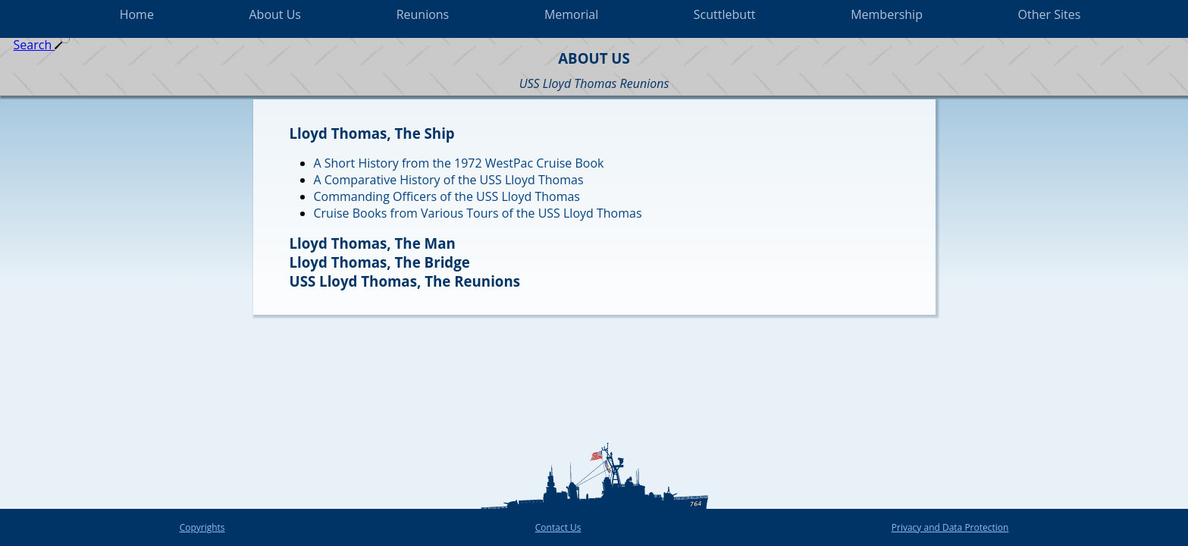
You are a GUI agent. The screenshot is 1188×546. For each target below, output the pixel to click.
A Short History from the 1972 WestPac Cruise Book (459, 163)
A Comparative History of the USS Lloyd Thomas (449, 179)
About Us (275, 14)
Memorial (571, 14)
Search (42, 44)
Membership (887, 14)
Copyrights (202, 527)
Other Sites (1049, 14)
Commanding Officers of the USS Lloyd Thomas (447, 196)
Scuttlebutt (725, 14)
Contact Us (558, 527)
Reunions (423, 14)
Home (137, 14)
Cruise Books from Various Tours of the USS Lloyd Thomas (478, 213)
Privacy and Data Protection (950, 527)
